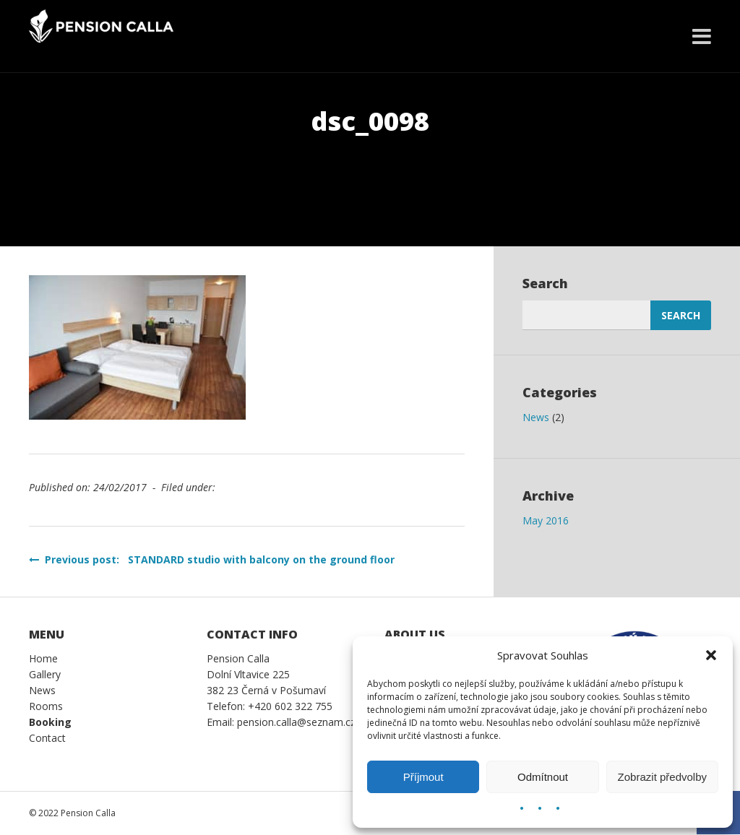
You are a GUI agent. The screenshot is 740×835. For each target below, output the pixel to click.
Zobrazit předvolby (662, 777)
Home (43, 658)
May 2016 (545, 520)
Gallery (45, 674)
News (535, 417)
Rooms (46, 706)
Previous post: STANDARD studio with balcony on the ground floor (212, 559)
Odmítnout (542, 777)
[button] (711, 655)
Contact (47, 738)
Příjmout (423, 777)
